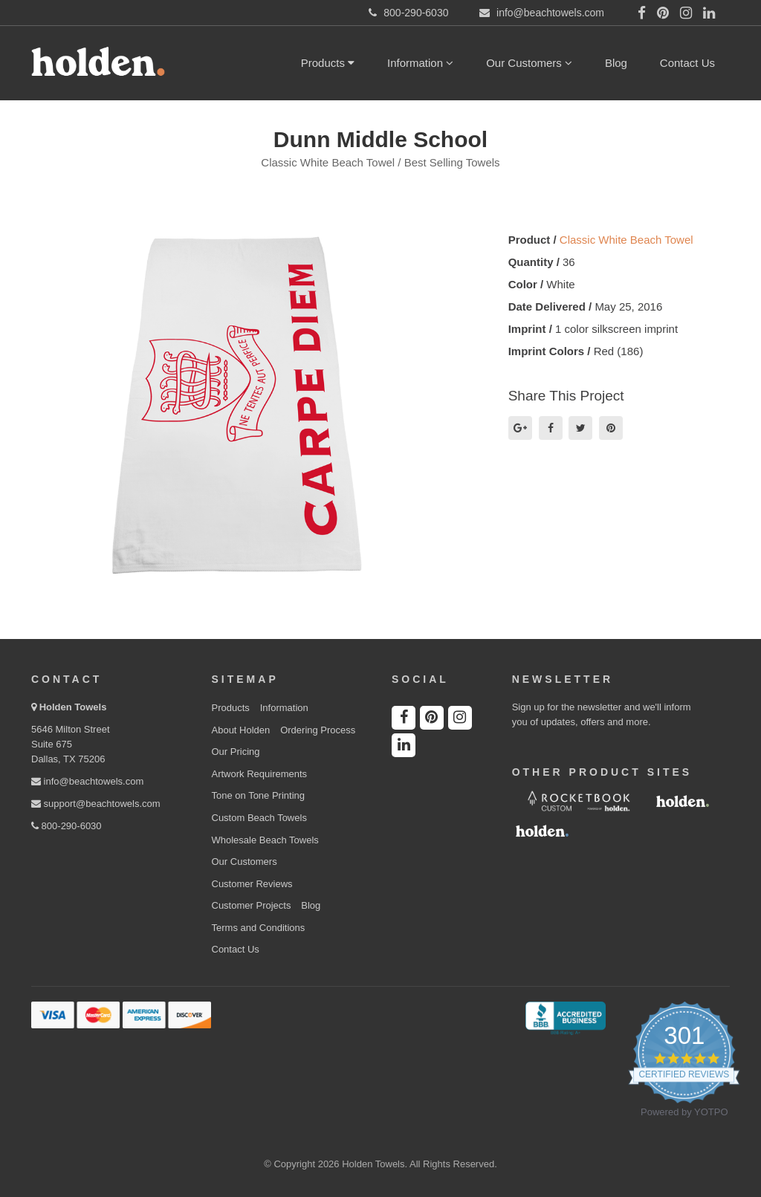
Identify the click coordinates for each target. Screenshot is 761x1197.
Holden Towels (73, 707)
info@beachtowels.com (87, 781)
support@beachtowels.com (96, 803)
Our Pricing (236, 751)
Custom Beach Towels (259, 817)
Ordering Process (317, 730)
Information (420, 62)
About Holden (241, 730)
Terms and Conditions (258, 927)
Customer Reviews (252, 883)
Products (327, 62)
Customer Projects (251, 905)
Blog (616, 62)
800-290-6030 (66, 825)
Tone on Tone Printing (258, 795)
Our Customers (529, 62)
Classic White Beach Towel (626, 239)
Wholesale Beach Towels (265, 840)
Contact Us (687, 62)
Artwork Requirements (260, 773)
